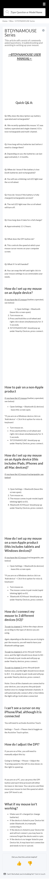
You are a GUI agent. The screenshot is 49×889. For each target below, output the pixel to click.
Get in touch (40, 874)
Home (4, 21)
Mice (11, 21)
